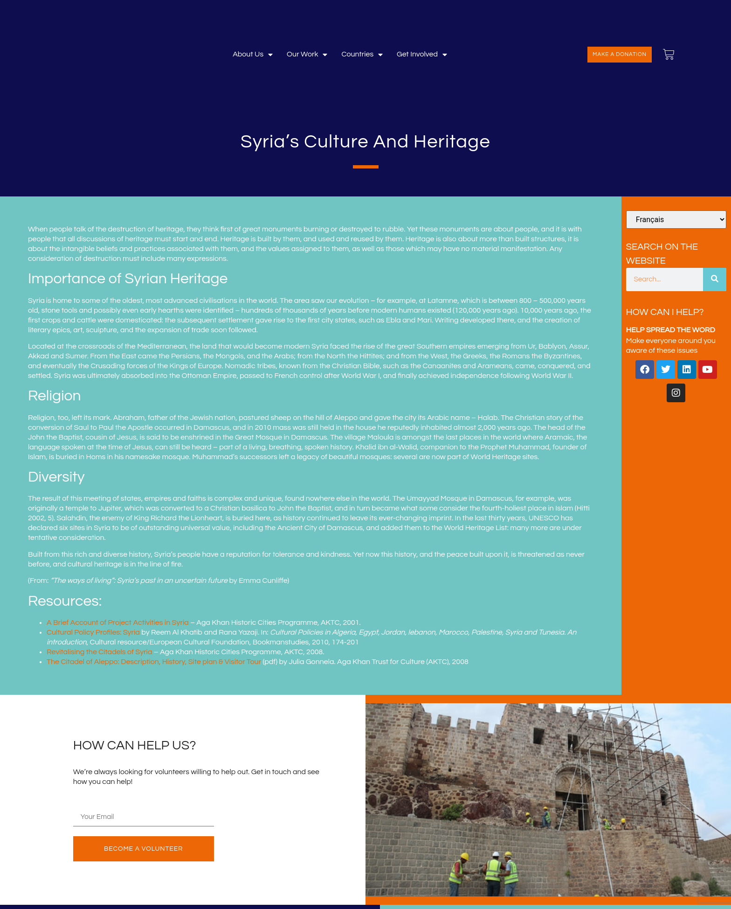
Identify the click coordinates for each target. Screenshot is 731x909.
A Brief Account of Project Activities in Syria (118, 622)
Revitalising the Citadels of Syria (99, 652)
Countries (362, 54)
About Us (253, 54)
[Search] (714, 279)
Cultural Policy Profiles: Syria (93, 632)
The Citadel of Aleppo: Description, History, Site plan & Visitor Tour (154, 661)
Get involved (422, 54)
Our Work (307, 54)
